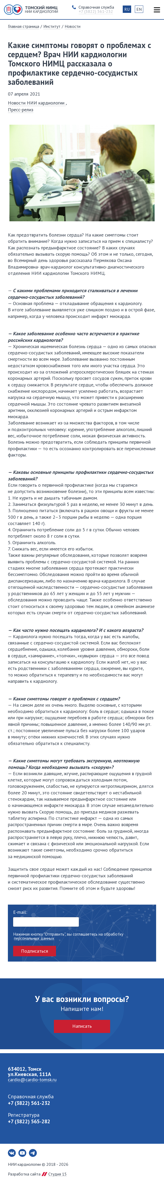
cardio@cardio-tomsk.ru (32, 1080)
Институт (51, 26)
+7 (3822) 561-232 (29, 1103)
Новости (72, 26)
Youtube (22, 1153)
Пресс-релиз (20, 110)
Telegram (33, 1153)
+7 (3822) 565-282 (29, 1121)
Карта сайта (157, 10)
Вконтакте (12, 1153)
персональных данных (34, 938)
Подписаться (34, 951)
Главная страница (23, 26)
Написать (82, 1026)
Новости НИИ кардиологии (37, 103)
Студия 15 (57, 1174)
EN (139, 9)
